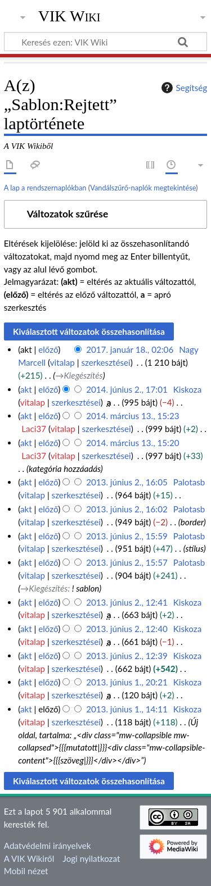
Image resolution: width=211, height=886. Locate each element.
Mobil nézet (26, 871)
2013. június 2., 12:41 (127, 602)
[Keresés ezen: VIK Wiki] (105, 42)
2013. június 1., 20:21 (127, 682)
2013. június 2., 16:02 (127, 509)
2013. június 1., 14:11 (127, 709)
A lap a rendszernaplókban (45, 187)
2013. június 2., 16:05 (127, 482)
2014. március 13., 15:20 (132, 443)
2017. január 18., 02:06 (129, 349)
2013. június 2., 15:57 (127, 562)
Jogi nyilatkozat (91, 858)
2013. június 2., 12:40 (127, 629)
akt (26, 389)
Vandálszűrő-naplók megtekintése (143, 187)
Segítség (183, 87)
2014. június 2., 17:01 (127, 389)
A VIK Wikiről (29, 858)
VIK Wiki (69, 16)
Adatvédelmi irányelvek (47, 845)
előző (48, 349)
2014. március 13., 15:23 (132, 416)
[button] (105, 214)
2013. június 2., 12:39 (127, 656)
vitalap (62, 362)
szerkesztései (105, 362)
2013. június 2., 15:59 (127, 536)
